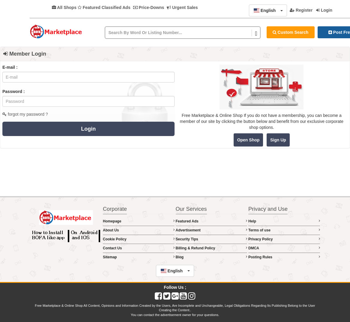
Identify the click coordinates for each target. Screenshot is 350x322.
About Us (139, 230)
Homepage (139, 221)
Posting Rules (284, 257)
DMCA (284, 248)
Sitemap (139, 257)
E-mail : (10, 67)
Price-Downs (148, 7)
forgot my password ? (25, 114)
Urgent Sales (182, 7)
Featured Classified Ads (104, 7)
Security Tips (211, 239)
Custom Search (291, 32)
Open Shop (248, 140)
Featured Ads (211, 221)
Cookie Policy (139, 239)
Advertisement (211, 230)
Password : (13, 91)
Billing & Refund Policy (211, 248)
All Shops (64, 7)
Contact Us (139, 248)
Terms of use (284, 230)
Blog (211, 257)
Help (284, 221)
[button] (268, 10)
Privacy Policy (284, 239)
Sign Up (278, 140)
